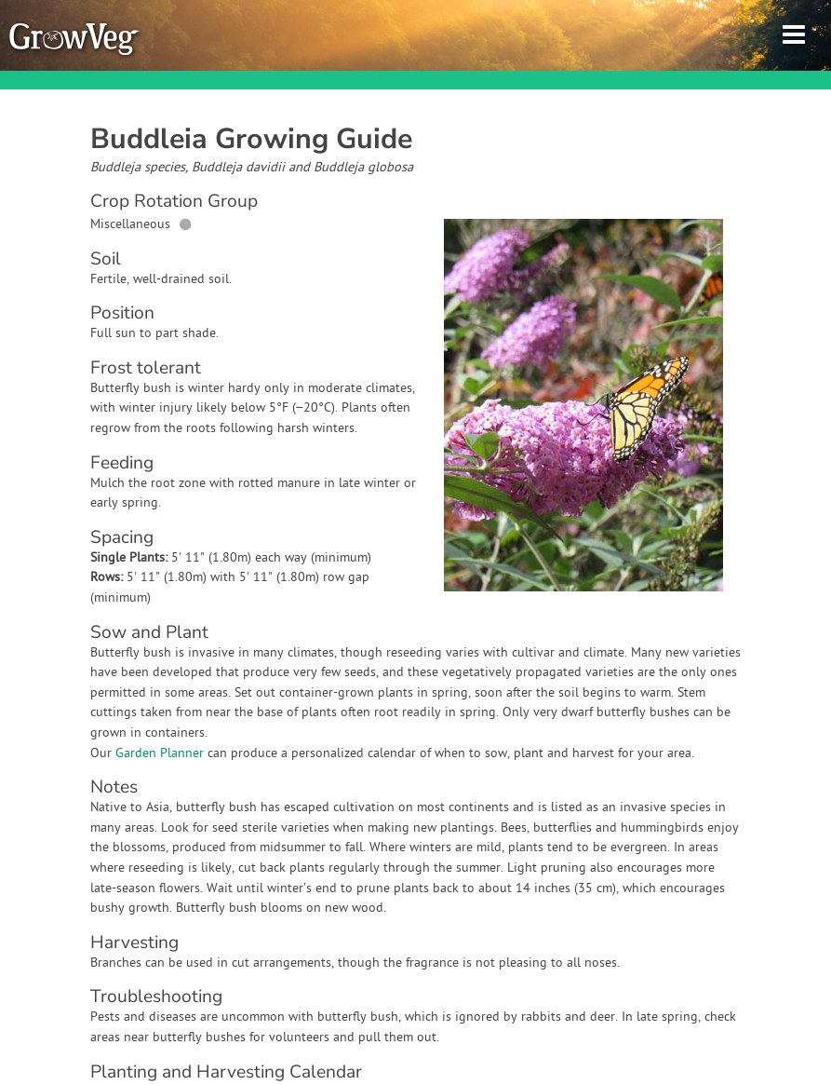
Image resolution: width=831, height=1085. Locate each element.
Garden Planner (159, 754)
